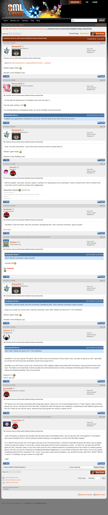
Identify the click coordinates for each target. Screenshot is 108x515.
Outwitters (42, 29)
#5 (104, 205)
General (34, 29)
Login (15, 25)
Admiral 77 (7, 331)
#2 (104, 80)
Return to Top (100, 494)
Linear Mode (100, 39)
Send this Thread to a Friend (13, 480)
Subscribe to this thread (11, 482)
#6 (104, 237)
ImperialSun (48, 417)
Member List (14, 20)
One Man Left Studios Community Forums (16, 29)
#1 (104, 43)
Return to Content (86, 494)
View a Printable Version (11, 477)
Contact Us (28, 503)
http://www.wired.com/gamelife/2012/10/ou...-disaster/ (31, 63)
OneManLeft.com (41, 503)
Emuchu (13, 167)
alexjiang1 (7, 209)
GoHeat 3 (47, 237)
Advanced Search (100, 25)
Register (21, 25)
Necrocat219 (17, 84)
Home (6, 20)
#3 (104, 126)
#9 (104, 385)
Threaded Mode (91, 39)
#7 (104, 280)
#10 (104, 417)
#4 (104, 164)
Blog (38, 20)
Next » (18, 33)
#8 (104, 327)
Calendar (25, 20)
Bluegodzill (16, 46)
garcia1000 (7, 389)
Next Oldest (9, 467)
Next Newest (20, 467)
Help (32, 20)
